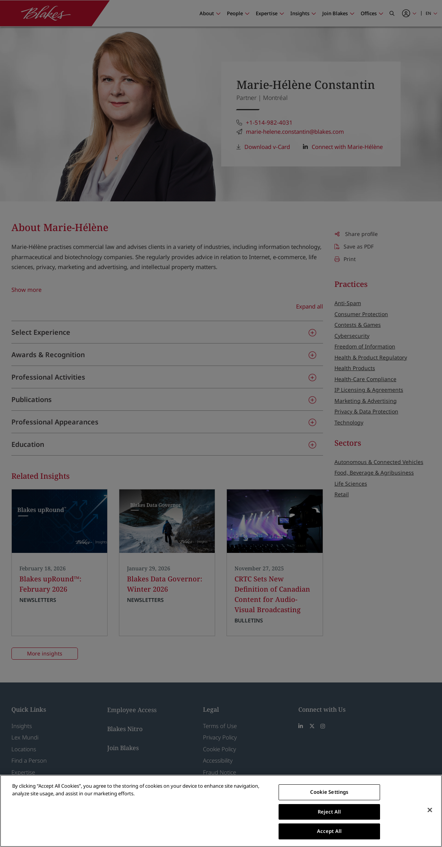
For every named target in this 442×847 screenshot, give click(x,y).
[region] (221, 811)
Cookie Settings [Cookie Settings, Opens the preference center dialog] (329, 791)
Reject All (329, 811)
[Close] (429, 810)
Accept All (329, 831)
